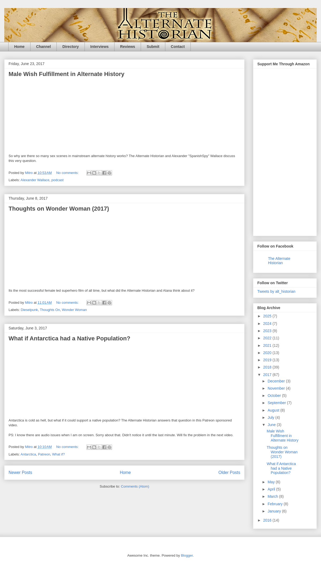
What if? (58, 454)
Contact (178, 46)
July (271, 417)
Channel (43, 46)
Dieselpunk (29, 310)
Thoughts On (50, 310)
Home (19, 46)
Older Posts (229, 472)
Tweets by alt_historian (276, 291)
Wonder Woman (74, 310)
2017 (268, 375)
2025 (268, 316)
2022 (268, 338)
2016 (268, 520)
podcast (57, 180)
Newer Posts (20, 472)
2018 (268, 367)
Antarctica (28, 454)
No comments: (67, 173)
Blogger (187, 555)
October (275, 395)
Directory (70, 46)
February (276, 504)
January (275, 511)
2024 (268, 323)
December (277, 381)
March (273, 496)
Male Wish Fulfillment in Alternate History (66, 74)
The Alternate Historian (279, 260)
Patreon (44, 454)
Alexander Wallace (35, 180)
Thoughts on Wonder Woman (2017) (59, 208)
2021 (268, 345)
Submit (153, 46)
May (272, 482)
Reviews (127, 46)
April (272, 489)
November (277, 388)
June (272, 425)
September (277, 403)
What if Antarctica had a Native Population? (69, 338)
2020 (268, 353)
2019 (268, 360)
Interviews (99, 46)
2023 (268, 331)
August (274, 410)
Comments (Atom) (135, 486)
